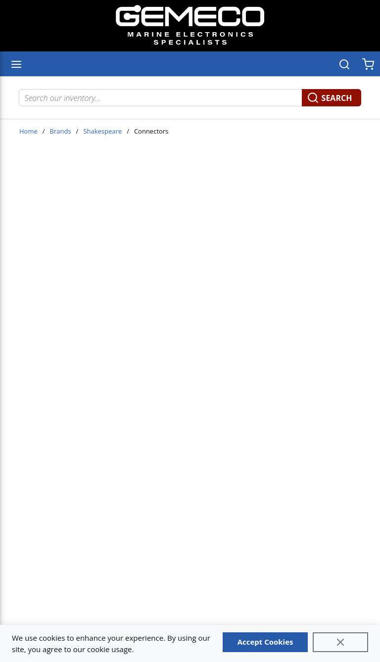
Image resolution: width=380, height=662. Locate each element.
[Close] (340, 642)
